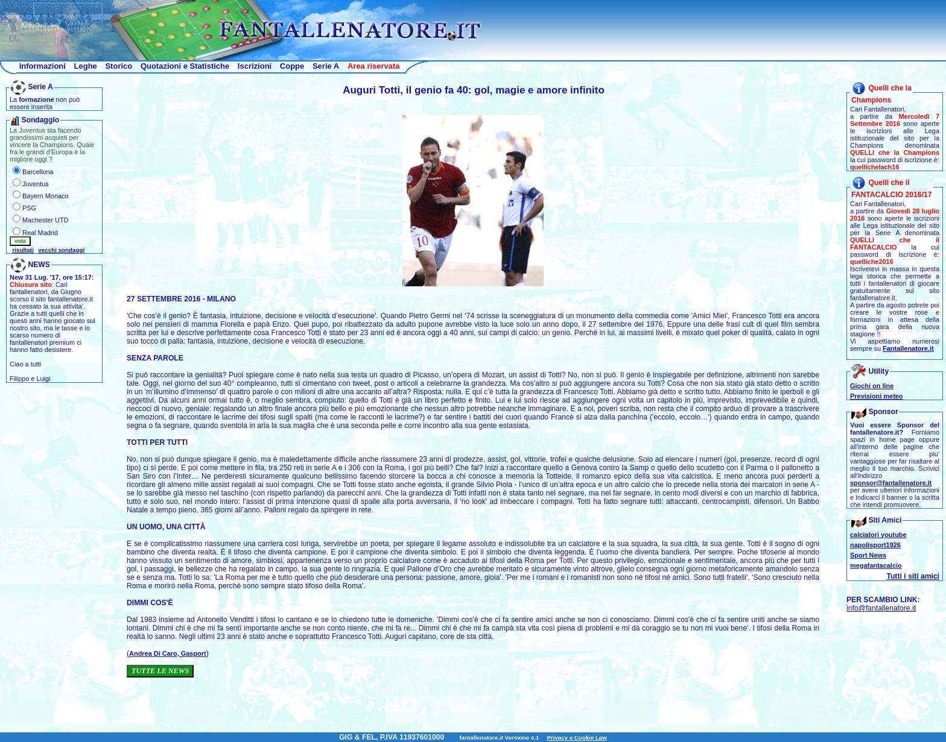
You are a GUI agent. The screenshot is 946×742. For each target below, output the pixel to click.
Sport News (868, 555)
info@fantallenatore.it (881, 608)
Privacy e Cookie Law (576, 737)
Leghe (85, 66)
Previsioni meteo (876, 396)
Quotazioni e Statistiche (185, 66)
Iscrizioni (254, 66)
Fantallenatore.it (908, 348)
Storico (118, 66)
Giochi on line (872, 385)
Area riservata (374, 66)
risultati (23, 250)
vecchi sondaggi (61, 250)
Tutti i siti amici (912, 576)
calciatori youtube (878, 534)
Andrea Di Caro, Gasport (167, 653)
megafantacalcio (876, 565)
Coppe (292, 66)
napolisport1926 (875, 545)
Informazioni (42, 66)
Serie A (326, 66)
